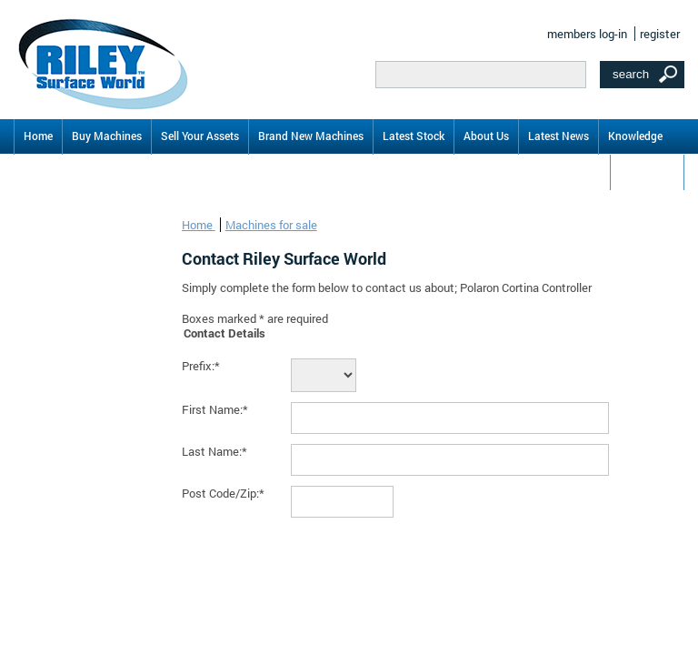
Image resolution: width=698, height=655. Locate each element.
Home (38, 135)
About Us (486, 135)
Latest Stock (413, 135)
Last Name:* (214, 451)
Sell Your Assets (200, 135)
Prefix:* (201, 365)
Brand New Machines (311, 135)
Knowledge (635, 135)
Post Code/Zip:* (223, 493)
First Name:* (215, 409)
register (660, 33)
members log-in (587, 33)
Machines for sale (271, 224)
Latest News (558, 135)
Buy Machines (107, 135)
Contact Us (647, 171)
